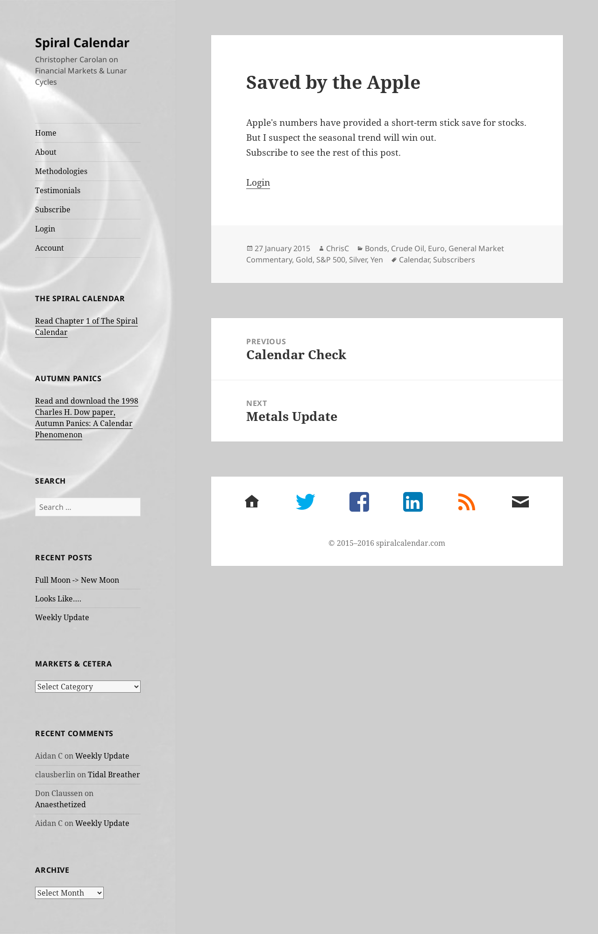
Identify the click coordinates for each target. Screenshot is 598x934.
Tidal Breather (114, 774)
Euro (436, 248)
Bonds (376, 248)
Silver (358, 259)
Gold (304, 259)
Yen (376, 259)
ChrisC (337, 248)
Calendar (414, 259)
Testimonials (57, 190)
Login (45, 229)
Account (49, 248)
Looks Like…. (58, 599)
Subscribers (454, 259)
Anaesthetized (60, 804)
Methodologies (61, 171)
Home (46, 133)
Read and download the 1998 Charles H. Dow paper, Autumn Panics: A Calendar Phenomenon (86, 418)
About (46, 152)
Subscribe (53, 209)
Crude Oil (407, 248)
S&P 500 (330, 259)
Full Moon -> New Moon (77, 580)
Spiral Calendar (82, 42)
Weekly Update (62, 617)
